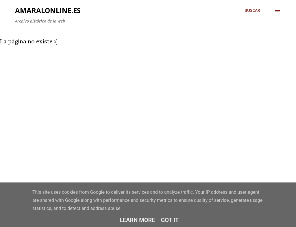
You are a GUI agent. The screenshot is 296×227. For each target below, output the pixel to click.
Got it (170, 220)
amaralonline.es (48, 10)
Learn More (137, 220)
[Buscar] (252, 10)
